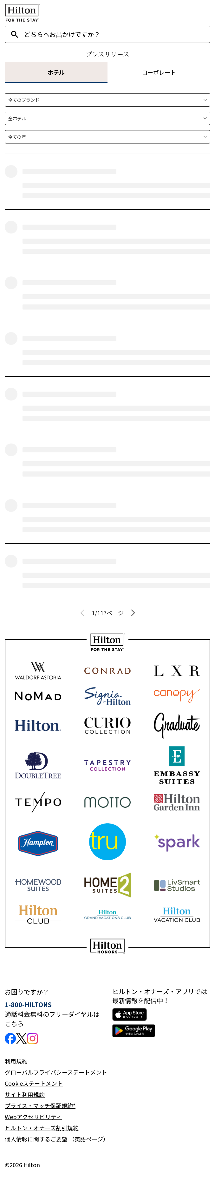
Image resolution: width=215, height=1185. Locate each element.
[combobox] (117, 34)
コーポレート (159, 72)
